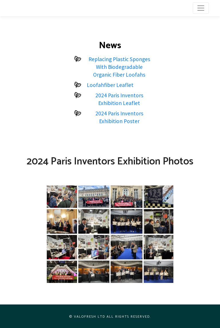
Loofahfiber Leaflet (110, 84)
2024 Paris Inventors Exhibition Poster (119, 117)
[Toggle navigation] (201, 8)
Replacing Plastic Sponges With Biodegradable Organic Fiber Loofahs (119, 67)
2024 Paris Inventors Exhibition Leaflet (119, 99)
